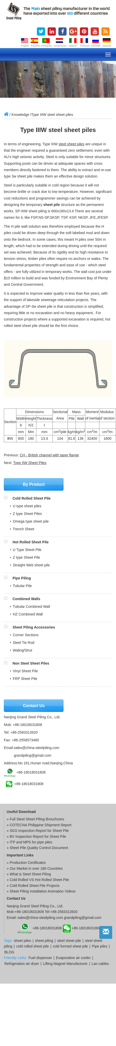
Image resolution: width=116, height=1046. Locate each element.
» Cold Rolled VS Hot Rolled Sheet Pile (38, 880)
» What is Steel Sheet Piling (29, 874)
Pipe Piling (22, 578)
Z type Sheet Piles (27, 514)
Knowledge (20, 115)
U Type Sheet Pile (27, 550)
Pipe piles (100, 946)
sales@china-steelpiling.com (36, 748)
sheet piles (22, 941)
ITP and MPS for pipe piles (31, 842)
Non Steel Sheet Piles (31, 663)
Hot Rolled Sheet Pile (31, 542)
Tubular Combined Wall (31, 606)
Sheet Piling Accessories (34, 627)
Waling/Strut (22, 650)
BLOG (9, 952)
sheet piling (44, 941)
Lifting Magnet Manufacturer (65, 964)
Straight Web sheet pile (31, 565)
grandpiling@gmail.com (32, 755)
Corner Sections (25, 635)
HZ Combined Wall (28, 614)
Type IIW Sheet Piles (29, 463)
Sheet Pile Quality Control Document (39, 848)
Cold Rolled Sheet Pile (32, 498)
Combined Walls (26, 599)
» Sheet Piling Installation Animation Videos (41, 891)
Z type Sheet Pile (26, 557)
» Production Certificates (26, 863)
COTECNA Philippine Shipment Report (40, 825)
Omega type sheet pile (31, 521)
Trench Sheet (23, 529)
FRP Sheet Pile (25, 679)
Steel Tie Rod (23, 643)
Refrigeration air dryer (21, 964)
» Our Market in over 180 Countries (35, 868)
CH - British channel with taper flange (49, 455)
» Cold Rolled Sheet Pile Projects (33, 886)
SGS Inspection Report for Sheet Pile (39, 831)
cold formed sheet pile (70, 946)
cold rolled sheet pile (32, 946)
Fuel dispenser (40, 958)
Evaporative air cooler (73, 958)
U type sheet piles (27, 506)
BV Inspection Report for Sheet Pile (38, 836)
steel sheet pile (69, 941)
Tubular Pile (22, 586)
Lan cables (100, 964)
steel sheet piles (71, 144)
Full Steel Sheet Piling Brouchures (37, 819)
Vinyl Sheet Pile (25, 671)
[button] (8, 498)
